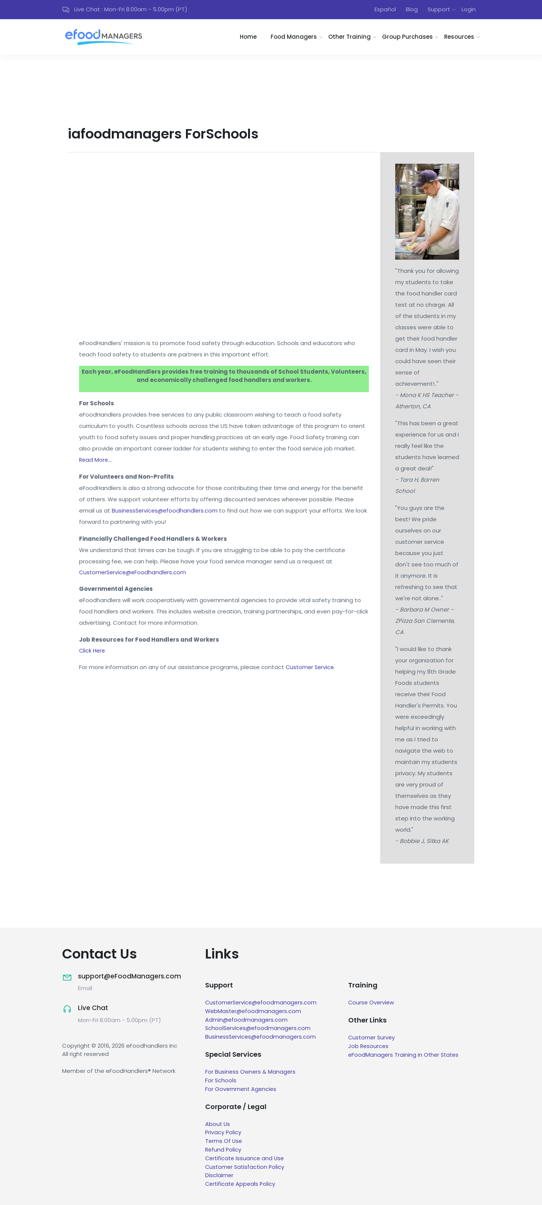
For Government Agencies (241, 1090)
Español (385, 10)
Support (439, 10)
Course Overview (372, 1004)
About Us (218, 1124)
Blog (412, 10)
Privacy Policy (223, 1133)
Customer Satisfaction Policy (246, 1167)
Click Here (93, 652)
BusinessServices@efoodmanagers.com (261, 1038)
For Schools (221, 1081)
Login (468, 10)
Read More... (96, 460)
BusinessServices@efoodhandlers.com (166, 511)
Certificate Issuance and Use (246, 1158)
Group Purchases (407, 38)
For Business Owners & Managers (251, 1073)
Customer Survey (372, 1039)
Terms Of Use (224, 1141)
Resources (459, 38)
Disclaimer (219, 1175)
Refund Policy (223, 1150)
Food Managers (294, 38)
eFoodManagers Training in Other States (404, 1056)
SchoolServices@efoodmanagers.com (259, 1029)
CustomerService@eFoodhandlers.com (134, 573)
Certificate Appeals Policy (241, 1184)
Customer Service (311, 669)
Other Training (349, 38)
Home (248, 38)
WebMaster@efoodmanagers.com (254, 1012)
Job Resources (369, 1047)
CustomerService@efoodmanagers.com (262, 1004)
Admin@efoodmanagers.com (247, 1021)
